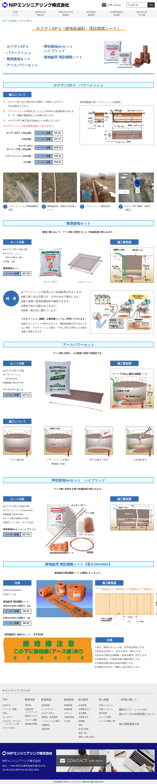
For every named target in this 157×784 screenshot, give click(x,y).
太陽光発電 (69, 717)
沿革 (81, 725)
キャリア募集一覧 (107, 721)
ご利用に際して (128, 699)
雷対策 (28, 705)
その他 (67, 721)
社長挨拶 (83, 705)
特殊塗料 (46, 729)
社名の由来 (84, 729)
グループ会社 (9, 728)
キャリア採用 (105, 717)
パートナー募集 (10, 709)
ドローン (68, 713)
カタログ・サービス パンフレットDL (12, 722)
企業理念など (85, 709)
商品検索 (46, 705)
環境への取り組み (87, 737)
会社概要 (83, 713)
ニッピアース (48, 709)
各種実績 (69, 699)
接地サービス (31, 716)
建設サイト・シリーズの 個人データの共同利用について (137, 711)
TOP (5, 699)
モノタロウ (8, 717)
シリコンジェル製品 (51, 721)
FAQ (5, 713)
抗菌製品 (46, 725)
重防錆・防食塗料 (50, 717)
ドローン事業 (31, 720)
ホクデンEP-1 (48, 713)
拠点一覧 (83, 733)
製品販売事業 (31, 724)
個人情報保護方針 (129, 724)
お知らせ (7, 705)
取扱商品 (13, 21)
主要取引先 (84, 717)
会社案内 (83, 699)
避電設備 (68, 705)
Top (4, 21)
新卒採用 (103, 713)
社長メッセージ (106, 705)
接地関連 (68, 709)
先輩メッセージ (106, 709)
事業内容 (30, 699)
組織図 (82, 721)
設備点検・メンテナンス (31, 710)
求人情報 (104, 699)
